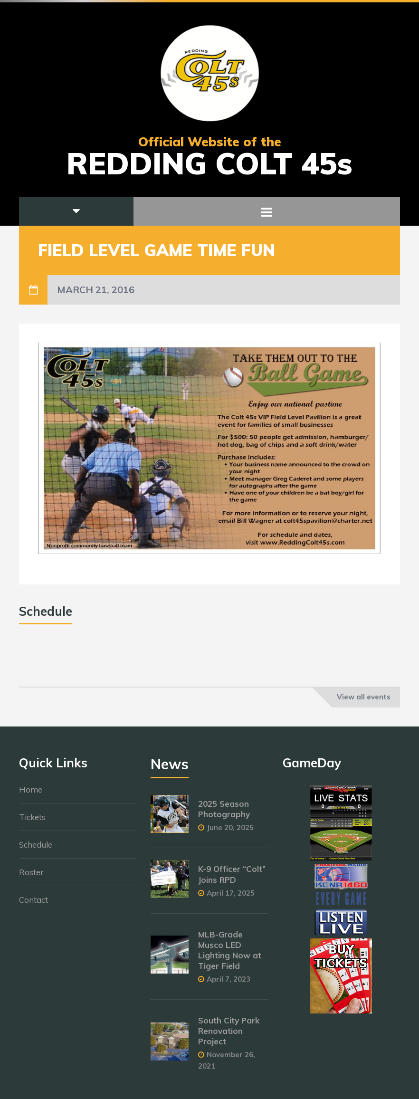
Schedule (35, 849)
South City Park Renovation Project (228, 1035)
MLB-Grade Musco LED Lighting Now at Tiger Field (229, 954)
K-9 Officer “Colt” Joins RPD (232, 879)
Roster (31, 877)
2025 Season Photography (224, 813)
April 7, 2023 (228, 983)
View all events (363, 696)
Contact (33, 904)
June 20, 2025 (230, 832)
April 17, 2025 (231, 897)
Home (30, 794)
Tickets (32, 822)
